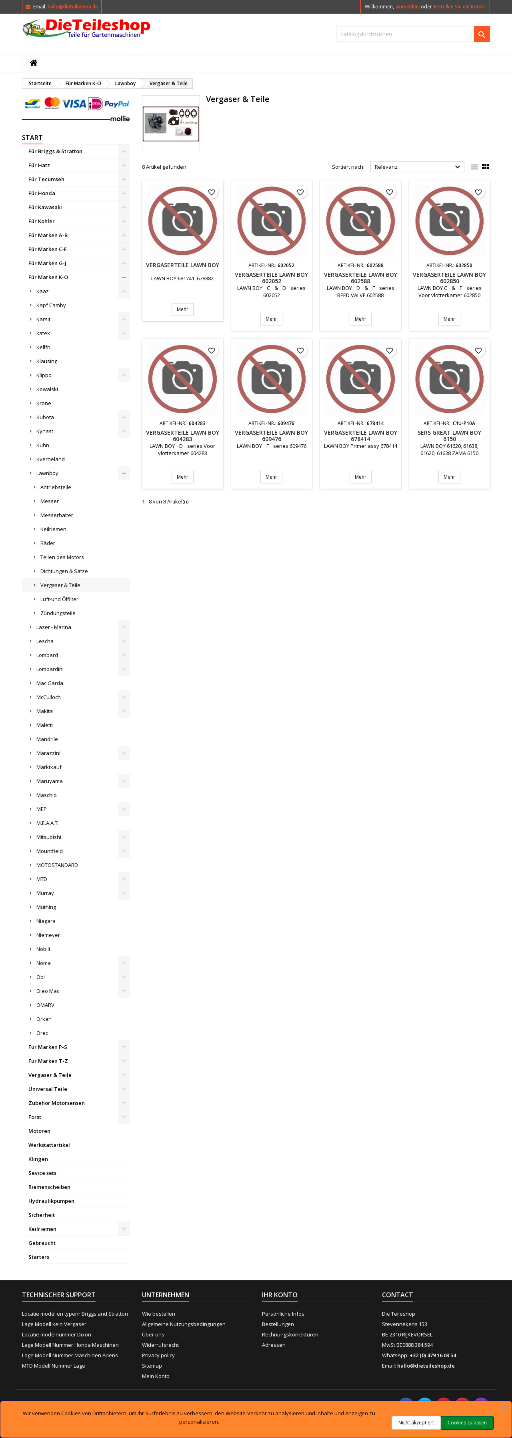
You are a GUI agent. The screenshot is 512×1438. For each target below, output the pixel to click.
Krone (43, 403)
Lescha (45, 641)
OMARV (45, 1005)
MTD (41, 879)
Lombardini (50, 669)
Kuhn (42, 445)
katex (43, 333)
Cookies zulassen (467, 1422)
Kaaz (42, 291)
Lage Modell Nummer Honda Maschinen (70, 1344)
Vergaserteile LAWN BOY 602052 (271, 278)
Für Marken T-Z (48, 1061)
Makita (44, 711)
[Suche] (413, 34)
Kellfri (43, 347)
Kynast (44, 431)
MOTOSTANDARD (57, 865)
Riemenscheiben (49, 1186)
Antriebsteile (55, 487)
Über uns (153, 1334)
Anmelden (407, 6)
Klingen (38, 1158)
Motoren (39, 1130)
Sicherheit (41, 1214)
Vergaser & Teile (60, 585)
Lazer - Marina (53, 627)
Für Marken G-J (47, 263)
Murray (45, 893)
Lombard (47, 655)
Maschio (46, 795)
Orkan (44, 1019)
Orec (42, 1033)
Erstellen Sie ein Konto (459, 6)
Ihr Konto (280, 1294)
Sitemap (152, 1365)
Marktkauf (49, 767)
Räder (47, 543)
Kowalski (47, 389)
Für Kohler (41, 221)
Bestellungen (278, 1324)
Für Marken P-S (47, 1047)
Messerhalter (56, 515)
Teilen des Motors (62, 557)
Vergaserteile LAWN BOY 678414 (360, 436)
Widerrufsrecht (160, 1344)
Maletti (44, 725)
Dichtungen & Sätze (64, 571)
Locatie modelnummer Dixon (56, 1334)
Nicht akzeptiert (416, 1422)
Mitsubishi (48, 837)
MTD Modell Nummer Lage (53, 1365)
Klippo (44, 375)
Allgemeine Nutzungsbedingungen (184, 1324)
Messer (49, 501)
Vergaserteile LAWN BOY (182, 265)
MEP (41, 809)
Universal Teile (47, 1088)
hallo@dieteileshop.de (73, 6)
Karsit (43, 319)
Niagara (46, 921)
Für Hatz (39, 165)
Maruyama (49, 781)
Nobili (43, 949)
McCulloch (48, 697)
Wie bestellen (158, 1313)
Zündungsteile (58, 613)
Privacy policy (158, 1355)
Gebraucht (42, 1242)
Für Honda (41, 193)
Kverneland (50, 459)
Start (32, 137)
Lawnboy (47, 473)
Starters (38, 1256)
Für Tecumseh (46, 179)
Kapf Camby (51, 305)
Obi (40, 977)
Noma (43, 963)
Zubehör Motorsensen (56, 1102)
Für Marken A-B (48, 235)
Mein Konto (156, 1376)
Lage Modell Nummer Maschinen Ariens (70, 1355)
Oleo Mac (47, 991)
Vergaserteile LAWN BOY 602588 (360, 278)
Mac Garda (49, 683)
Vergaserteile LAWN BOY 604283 (182, 436)
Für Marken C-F (47, 249)
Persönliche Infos (283, 1313)
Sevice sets (42, 1172)
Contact (397, 1294)
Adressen (274, 1344)
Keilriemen (53, 529)
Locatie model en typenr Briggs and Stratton (75, 1313)
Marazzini (48, 753)
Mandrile (47, 739)
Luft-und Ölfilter (59, 599)
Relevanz (418, 167)
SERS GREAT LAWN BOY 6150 (449, 436)
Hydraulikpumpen (51, 1200)
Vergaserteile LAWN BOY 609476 (271, 436)
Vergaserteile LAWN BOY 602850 (449, 278)
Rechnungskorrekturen (290, 1334)
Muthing (46, 907)
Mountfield (49, 851)
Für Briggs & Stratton (55, 151)
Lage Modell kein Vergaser (54, 1324)
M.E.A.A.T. (47, 823)
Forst (34, 1116)
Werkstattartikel (49, 1144)
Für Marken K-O (48, 277)
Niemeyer (48, 935)
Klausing (46, 361)
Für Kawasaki (45, 207)
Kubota (45, 417)
